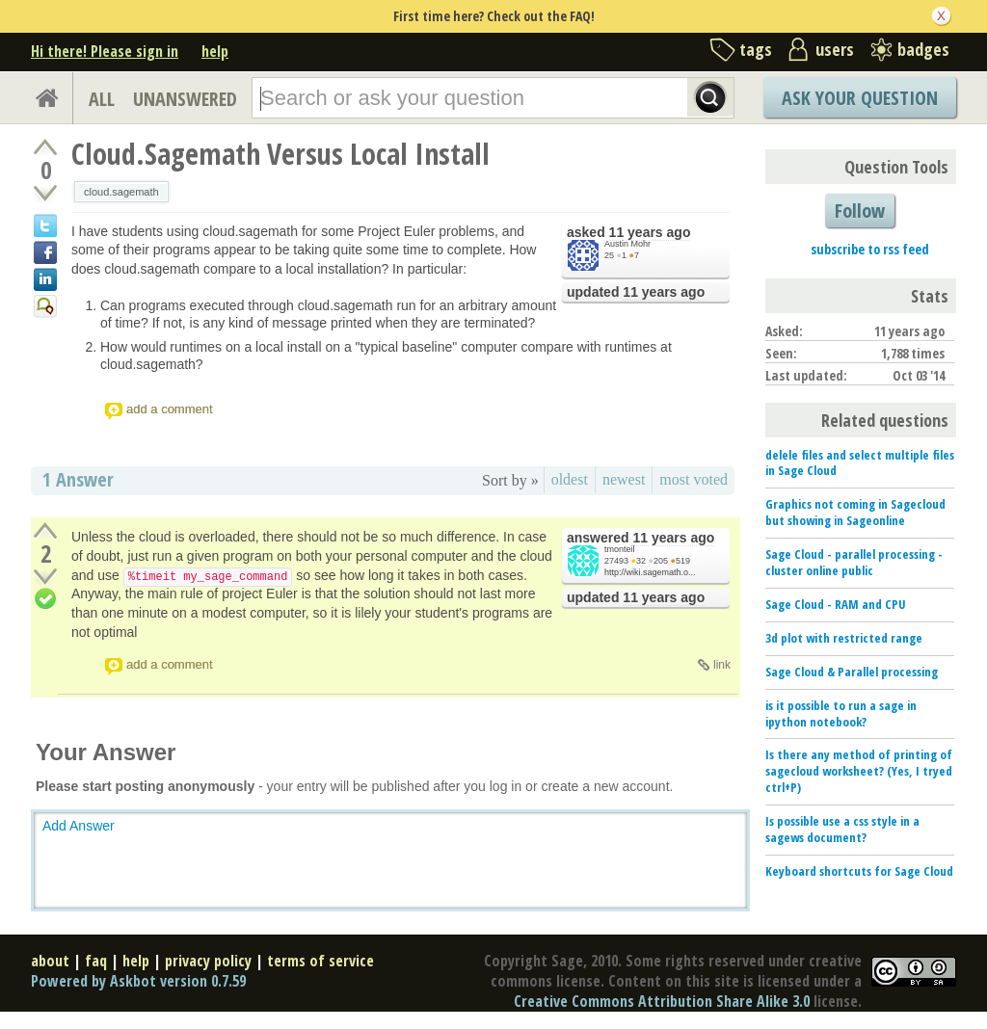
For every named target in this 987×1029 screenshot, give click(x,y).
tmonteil (619, 549)
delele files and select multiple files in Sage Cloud (859, 463)
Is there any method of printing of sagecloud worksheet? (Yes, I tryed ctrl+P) (858, 771)
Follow (860, 211)
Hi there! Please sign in (104, 51)
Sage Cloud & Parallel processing (851, 671)
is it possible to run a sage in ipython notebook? (841, 713)
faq (96, 960)
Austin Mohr (627, 244)
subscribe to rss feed (870, 249)
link (722, 665)
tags (755, 49)
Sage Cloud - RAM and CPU (835, 604)
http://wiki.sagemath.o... (650, 572)
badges (923, 49)
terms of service (320, 960)
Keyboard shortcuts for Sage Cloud (859, 871)
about (50, 960)
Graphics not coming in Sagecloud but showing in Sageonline (855, 512)
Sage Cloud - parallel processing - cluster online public (854, 562)
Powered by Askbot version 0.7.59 (138, 980)
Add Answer (78, 825)
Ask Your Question (860, 98)
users (834, 49)
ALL (102, 99)
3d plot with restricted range (843, 637)
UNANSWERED (185, 99)
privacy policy (208, 960)
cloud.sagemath (121, 192)
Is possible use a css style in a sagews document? (842, 829)
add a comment (169, 409)
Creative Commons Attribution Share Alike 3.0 (662, 1001)
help (214, 51)
